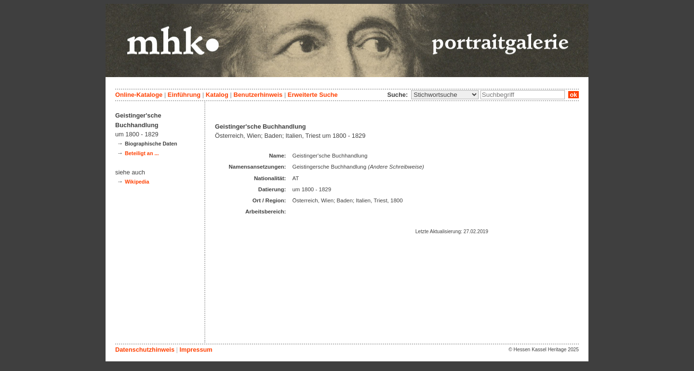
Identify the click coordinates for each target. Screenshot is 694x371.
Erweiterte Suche (313, 94)
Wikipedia (137, 182)
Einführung (184, 94)
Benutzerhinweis (257, 94)
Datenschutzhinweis (144, 349)
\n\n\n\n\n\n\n (445, 94)
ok (573, 94)
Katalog (217, 94)
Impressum (195, 349)
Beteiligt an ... (142, 153)
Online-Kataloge (138, 94)
